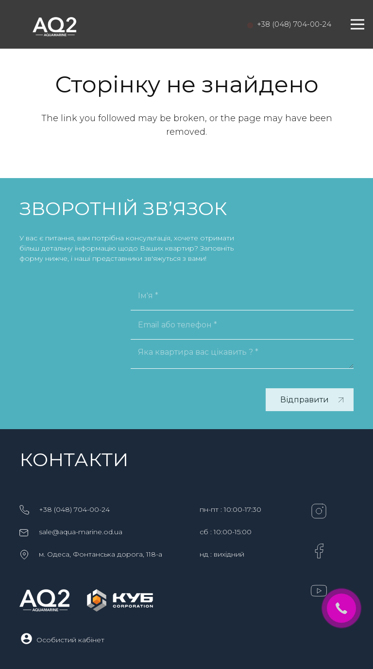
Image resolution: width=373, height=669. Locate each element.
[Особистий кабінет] (27, 640)
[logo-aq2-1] (54, 24)
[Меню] (358, 24)
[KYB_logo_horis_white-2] (120, 600)
